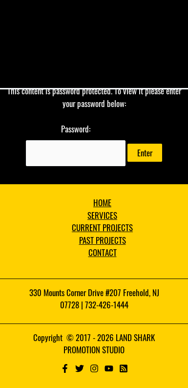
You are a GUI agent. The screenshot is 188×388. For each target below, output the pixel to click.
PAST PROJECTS (102, 240)
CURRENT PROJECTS (102, 227)
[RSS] (123, 368)
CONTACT (102, 252)
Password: (75, 144)
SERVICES (102, 215)
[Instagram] (94, 368)
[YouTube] (108, 368)
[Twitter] (79, 368)
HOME (102, 202)
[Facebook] (65, 368)
